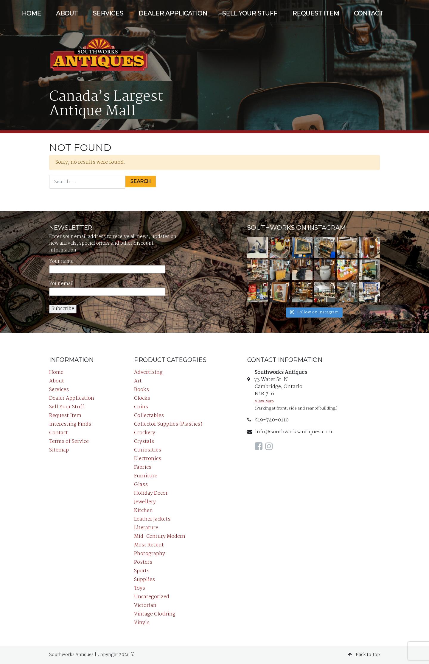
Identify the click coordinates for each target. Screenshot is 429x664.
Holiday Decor (151, 493)
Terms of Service (69, 442)
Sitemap (59, 450)
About (67, 13)
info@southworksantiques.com (289, 432)
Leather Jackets (152, 519)
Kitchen (143, 511)
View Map (264, 401)
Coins (141, 407)
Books (141, 390)
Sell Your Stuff (249, 13)
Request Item (315, 13)
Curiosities (147, 450)
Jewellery (145, 502)
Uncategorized (151, 597)
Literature (146, 528)
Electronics (147, 459)
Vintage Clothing (154, 614)
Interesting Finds (70, 424)
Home (31, 13)
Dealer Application (172, 13)
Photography (149, 554)
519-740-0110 (268, 420)
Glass (141, 485)
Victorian (145, 605)
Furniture (145, 476)
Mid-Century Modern (159, 536)
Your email (107, 288)
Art (138, 381)
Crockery (144, 433)
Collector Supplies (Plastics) (168, 424)
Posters (143, 562)
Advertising (148, 372)
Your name (107, 265)
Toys (139, 588)
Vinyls (142, 623)
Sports (142, 571)
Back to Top (364, 654)
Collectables (149, 416)
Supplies (144, 580)
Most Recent (149, 545)
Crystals (144, 442)
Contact (368, 13)
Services (108, 13)
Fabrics (142, 467)
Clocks (142, 398)
